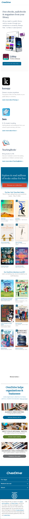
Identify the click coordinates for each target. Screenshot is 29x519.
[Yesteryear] (7, 217)
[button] (14, 480)
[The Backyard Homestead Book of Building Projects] (7, 297)
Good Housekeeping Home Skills (21, 299)
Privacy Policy (14, 503)
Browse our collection (14, 185)
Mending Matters (19, 348)
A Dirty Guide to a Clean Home (6, 324)
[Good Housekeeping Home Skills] (21, 297)
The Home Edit (18, 323)
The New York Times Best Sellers (14, 192)
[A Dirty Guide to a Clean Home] (7, 322)
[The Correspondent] (7, 241)
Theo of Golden (18, 242)
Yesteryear (3, 218)
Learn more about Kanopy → (10, 100)
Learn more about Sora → (9, 130)
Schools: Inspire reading (14, 436)
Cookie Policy (7, 515)
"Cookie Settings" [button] (20, 510)
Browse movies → (14, 376)
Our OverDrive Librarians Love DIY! (14, 272)
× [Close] (26, 501)
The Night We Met (19, 266)
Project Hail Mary (5, 266)
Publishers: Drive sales (14, 456)
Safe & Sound (4, 348)
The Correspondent (5, 242)
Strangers (17, 218)
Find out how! (23, 398)
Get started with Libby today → (12, 63)
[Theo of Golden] (21, 241)
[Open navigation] (26, 2)
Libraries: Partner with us (14, 417)
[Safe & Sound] (7, 347)
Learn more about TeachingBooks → (12, 161)
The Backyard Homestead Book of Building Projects (6, 299)
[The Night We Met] (21, 264)
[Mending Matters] (21, 347)
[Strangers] (21, 217)
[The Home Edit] (21, 322)
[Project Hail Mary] (7, 264)
